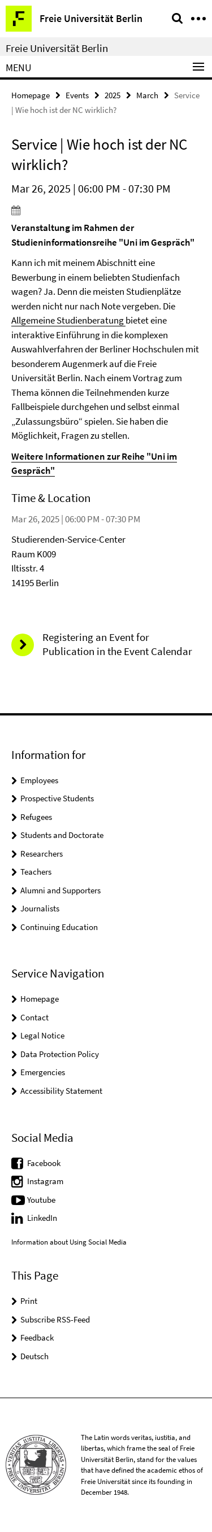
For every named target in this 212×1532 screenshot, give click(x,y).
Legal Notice (42, 1035)
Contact (34, 1017)
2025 (112, 95)
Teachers (35, 871)
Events (77, 95)
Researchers (41, 853)
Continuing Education (59, 927)
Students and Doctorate (61, 835)
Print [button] (28, 1300)
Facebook (43, 1163)
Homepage (30, 95)
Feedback (37, 1337)
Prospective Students (57, 798)
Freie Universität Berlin (57, 48)
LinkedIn (42, 1217)
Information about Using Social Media (69, 1242)
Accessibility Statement (61, 1090)
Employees (39, 780)
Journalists (39, 908)
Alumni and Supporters (60, 890)
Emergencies (42, 1072)
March (147, 95)
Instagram (45, 1181)
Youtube (41, 1199)
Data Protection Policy (59, 1054)
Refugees (36, 816)
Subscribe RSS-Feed (55, 1319)
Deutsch (34, 1356)
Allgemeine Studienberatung (68, 320)
